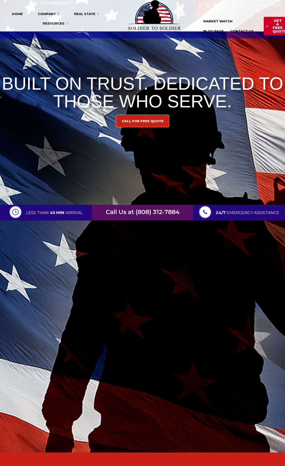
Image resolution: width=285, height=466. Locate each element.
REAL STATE (86, 14)
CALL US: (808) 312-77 (266, 6)
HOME (17, 14)
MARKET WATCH (218, 21)
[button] (48, 14)
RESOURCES (55, 23)
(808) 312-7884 (157, 212)
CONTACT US (242, 31)
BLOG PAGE (213, 31)
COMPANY (48, 14)
